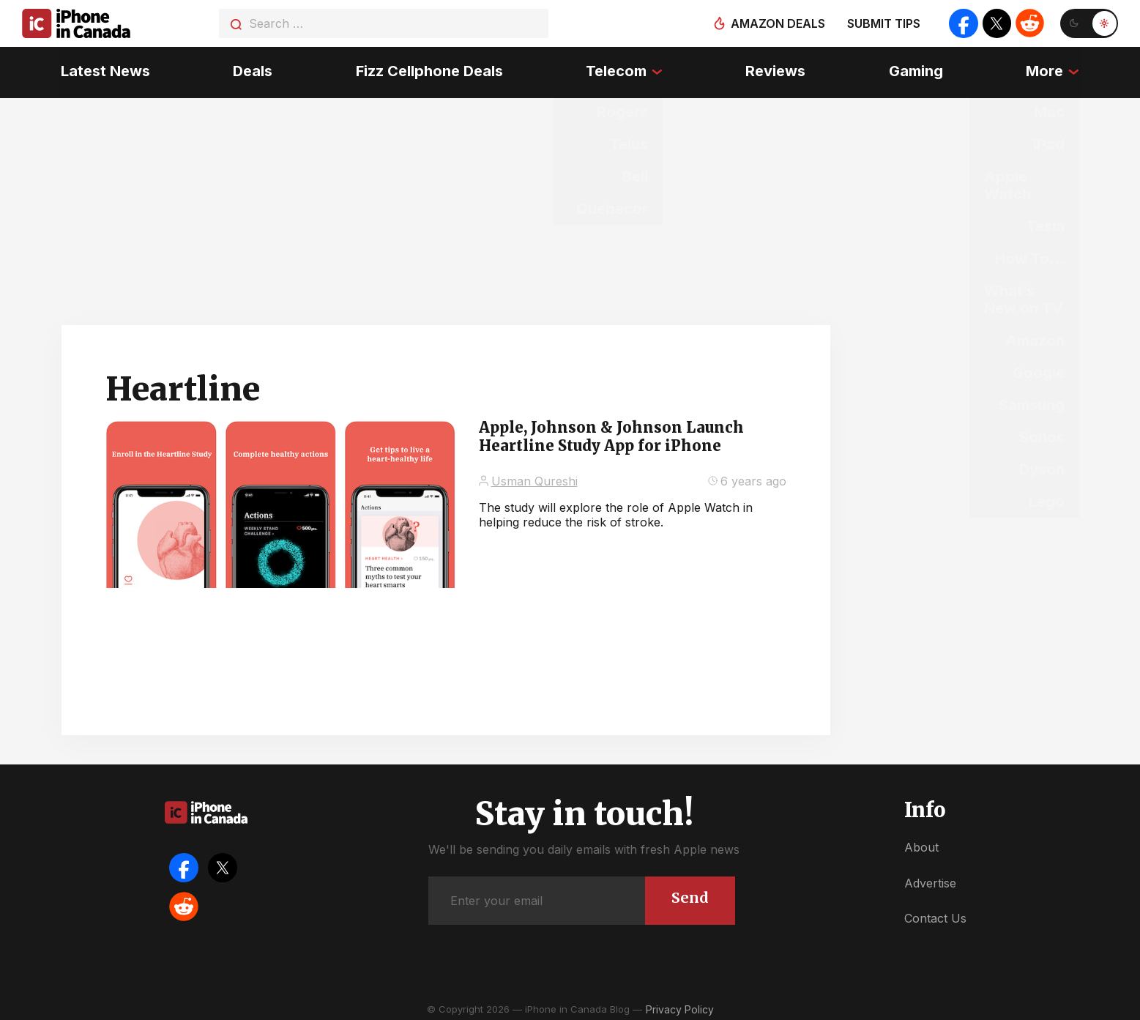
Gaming (917, 69)
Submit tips (882, 23)
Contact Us (935, 914)
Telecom (616, 69)
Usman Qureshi (534, 476)
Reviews (776, 69)
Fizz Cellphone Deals (428, 69)
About (921, 843)
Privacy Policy (680, 1005)
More (1046, 69)
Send (690, 894)
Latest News (103, 69)
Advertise (930, 878)
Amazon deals (776, 23)
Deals (251, 69)
